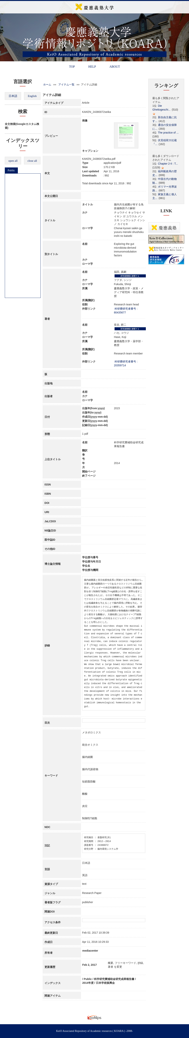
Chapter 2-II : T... (168, 163)
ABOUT (114, 66)
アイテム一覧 (66, 84)
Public (11, 170)
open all (12, 160)
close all (32, 160)
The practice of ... (168, 132)
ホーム (47, 84)
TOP (72, 66)
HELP (92, 66)
